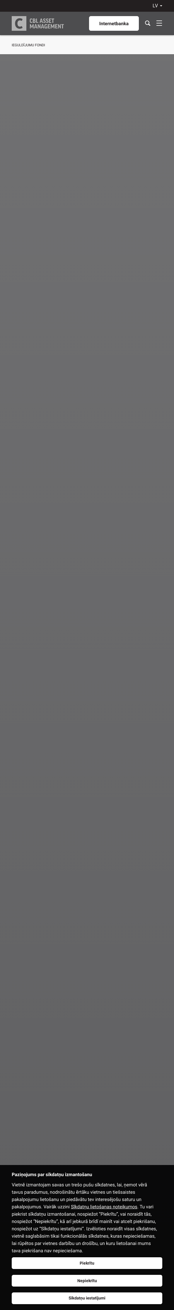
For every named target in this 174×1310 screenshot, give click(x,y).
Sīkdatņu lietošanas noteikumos (104, 1207)
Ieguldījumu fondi (28, 45)
